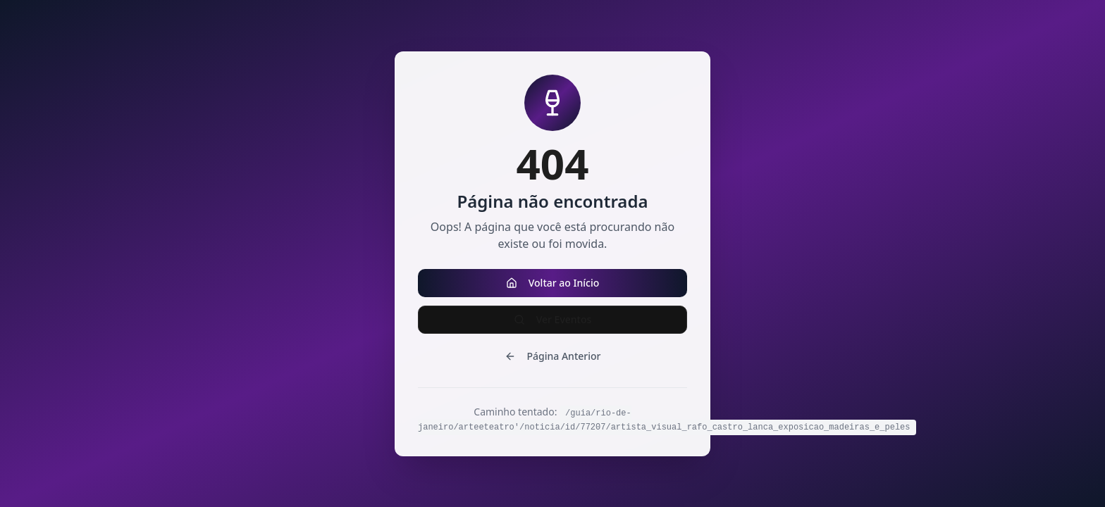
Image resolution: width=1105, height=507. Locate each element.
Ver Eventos (553, 319)
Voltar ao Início (553, 282)
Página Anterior (553, 356)
